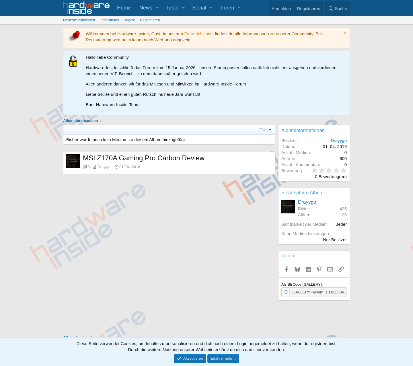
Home (124, 8)
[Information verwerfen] (344, 34)
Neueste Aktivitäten (79, 20)
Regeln (129, 20)
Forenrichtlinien (199, 33)
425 (343, 208)
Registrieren (150, 20)
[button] (157, 8)
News (145, 8)
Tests (172, 8)
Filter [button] (264, 130)
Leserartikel (109, 20)
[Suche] (337, 8)
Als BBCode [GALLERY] (301, 284)
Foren (227, 8)
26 (344, 214)
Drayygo (104, 167)
